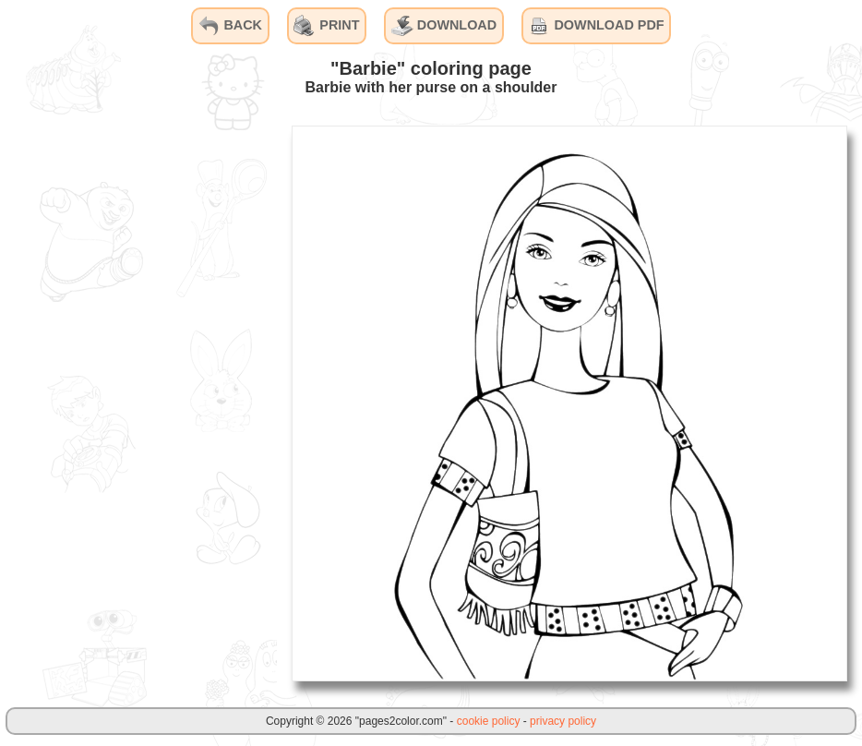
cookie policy (489, 721)
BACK (230, 26)
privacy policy (563, 721)
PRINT (326, 26)
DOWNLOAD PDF (596, 26)
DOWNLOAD (444, 26)
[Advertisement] (138, 403)
